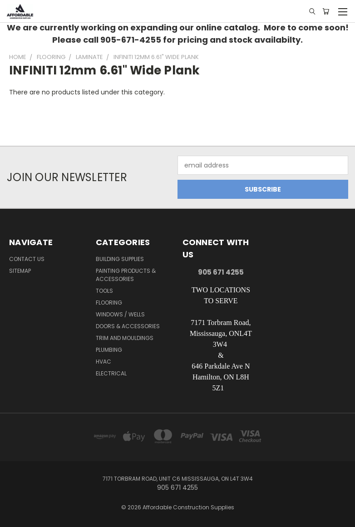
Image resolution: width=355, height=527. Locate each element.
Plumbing (109, 350)
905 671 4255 (221, 272)
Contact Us (26, 259)
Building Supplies (120, 259)
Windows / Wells (120, 314)
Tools (104, 291)
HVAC (103, 361)
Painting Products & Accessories (126, 275)
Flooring (109, 302)
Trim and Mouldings (124, 338)
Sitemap (20, 271)
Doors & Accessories (128, 326)
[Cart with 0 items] (325, 11)
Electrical (111, 373)
